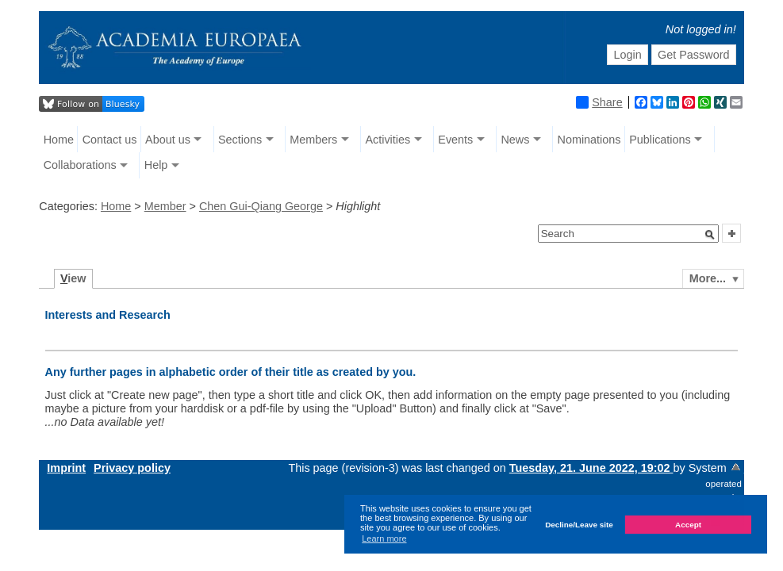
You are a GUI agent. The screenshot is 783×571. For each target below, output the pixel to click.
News (515, 139)
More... (707, 278)
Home (59, 139)
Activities (387, 139)
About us (167, 139)
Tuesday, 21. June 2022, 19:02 (591, 468)
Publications (660, 139)
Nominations (589, 139)
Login (627, 54)
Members (313, 139)
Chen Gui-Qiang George (261, 206)
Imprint (66, 468)
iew (73, 278)
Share (599, 102)
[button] (710, 234)
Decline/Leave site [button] (579, 524)
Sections (240, 139)
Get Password (693, 54)
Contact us (110, 139)
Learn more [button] (384, 538)
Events (455, 139)
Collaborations (80, 165)
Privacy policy (132, 468)
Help (156, 165)
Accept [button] (688, 524)
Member (165, 206)
